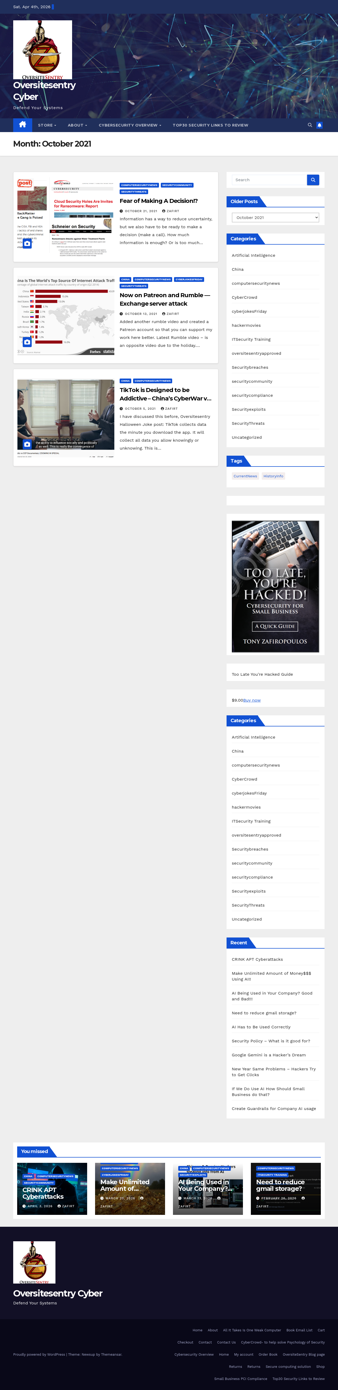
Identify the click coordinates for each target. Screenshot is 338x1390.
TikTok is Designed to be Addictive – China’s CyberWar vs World (165, 398)
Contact (205, 1342)
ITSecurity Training (251, 339)
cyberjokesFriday (189, 279)
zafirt (170, 211)
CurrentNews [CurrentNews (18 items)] (245, 476)
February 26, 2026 (279, 1198)
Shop (320, 1367)
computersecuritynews (139, 185)
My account (243, 1354)
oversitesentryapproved (256, 353)
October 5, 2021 (141, 409)
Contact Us (226, 1342)
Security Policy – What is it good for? (271, 1040)
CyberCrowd (244, 297)
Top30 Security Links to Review (210, 125)
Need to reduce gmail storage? (264, 1012)
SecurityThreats (133, 191)
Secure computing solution (288, 1367)
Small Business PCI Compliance (240, 1379)
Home (198, 1330)
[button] (310, 125)
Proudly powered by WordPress (39, 1354)
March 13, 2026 (199, 1198)
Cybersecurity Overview (129, 125)
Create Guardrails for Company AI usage (274, 1108)
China (125, 279)
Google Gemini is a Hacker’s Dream (269, 1054)
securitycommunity (177, 185)
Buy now (252, 700)
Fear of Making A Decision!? (159, 200)
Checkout (185, 1342)
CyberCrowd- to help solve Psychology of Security (283, 1342)
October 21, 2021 (141, 211)
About (76, 125)
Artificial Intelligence (253, 255)
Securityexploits (249, 409)
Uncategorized (247, 437)
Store (46, 125)
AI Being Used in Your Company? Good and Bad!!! (203, 1188)
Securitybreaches (250, 367)
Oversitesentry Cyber (57, 1293)
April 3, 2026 (41, 1206)
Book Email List (300, 1330)
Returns (235, 1367)
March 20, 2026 (121, 1198)
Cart (321, 1330)
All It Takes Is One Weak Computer (252, 1330)
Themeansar (111, 1354)
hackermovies (246, 325)
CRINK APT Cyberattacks (257, 959)
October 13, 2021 (141, 314)
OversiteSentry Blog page (304, 1354)
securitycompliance (252, 395)
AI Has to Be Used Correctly (261, 1026)
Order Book (268, 1354)
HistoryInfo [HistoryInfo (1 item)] (273, 476)
